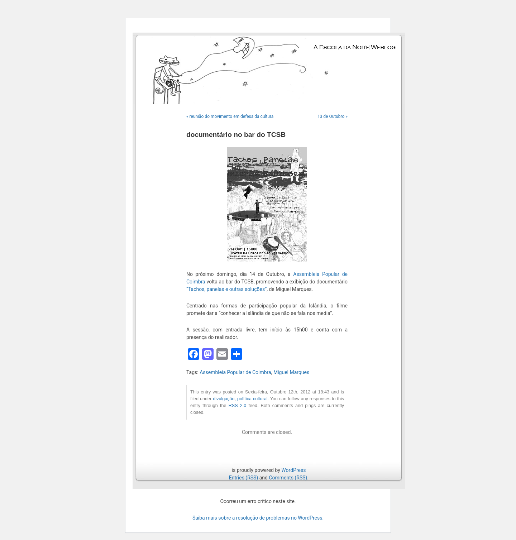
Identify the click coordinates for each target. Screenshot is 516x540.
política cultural (252, 398)
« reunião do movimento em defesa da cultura (229, 116)
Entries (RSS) (243, 478)
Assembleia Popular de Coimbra (235, 372)
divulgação (223, 398)
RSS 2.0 (238, 405)
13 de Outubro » (332, 116)
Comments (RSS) (288, 478)
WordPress (293, 470)
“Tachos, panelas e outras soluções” (226, 289)
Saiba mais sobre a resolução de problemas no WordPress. (258, 518)
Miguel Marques (291, 372)
